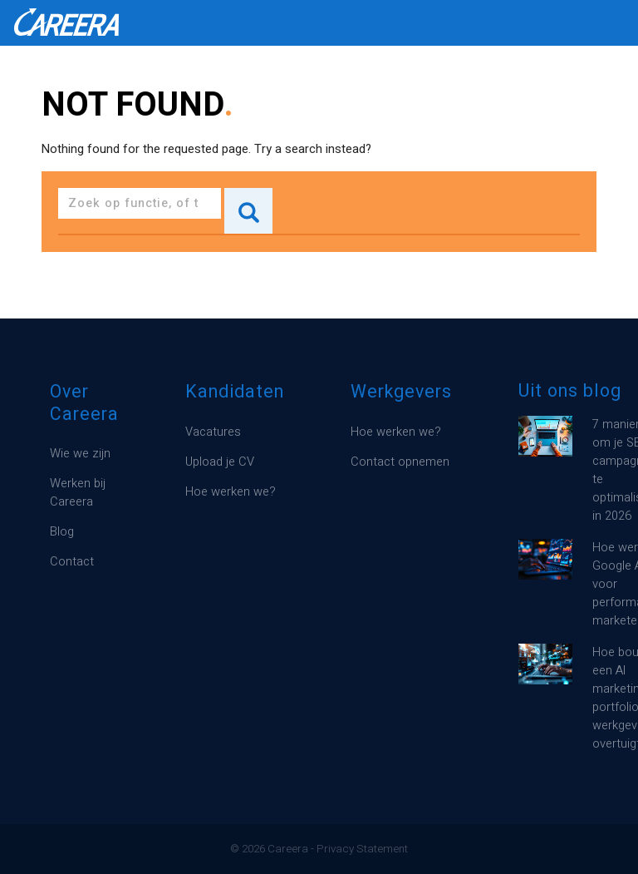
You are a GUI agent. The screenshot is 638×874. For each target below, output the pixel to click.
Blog (62, 532)
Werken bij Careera (78, 493)
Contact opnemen (400, 462)
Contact (72, 561)
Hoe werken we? (230, 492)
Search (248, 211)
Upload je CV (219, 462)
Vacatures (213, 432)
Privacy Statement (362, 849)
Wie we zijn (80, 453)
